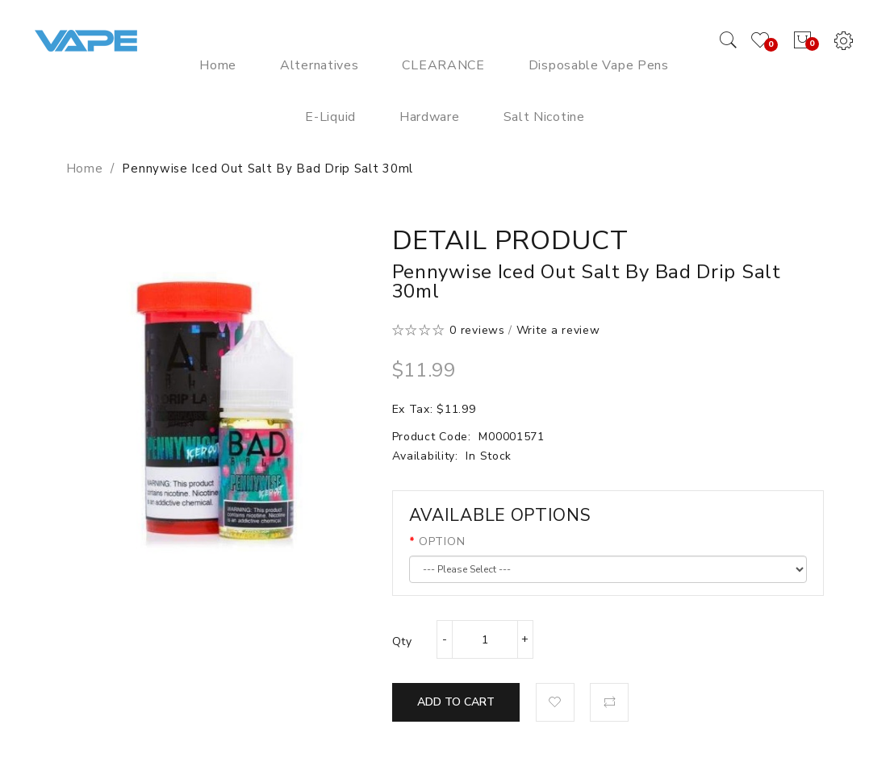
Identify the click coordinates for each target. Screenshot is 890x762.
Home (84, 168)
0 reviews (476, 330)
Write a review (558, 330)
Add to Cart (456, 702)
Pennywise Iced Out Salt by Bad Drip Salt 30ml (267, 168)
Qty (402, 641)
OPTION (442, 541)
